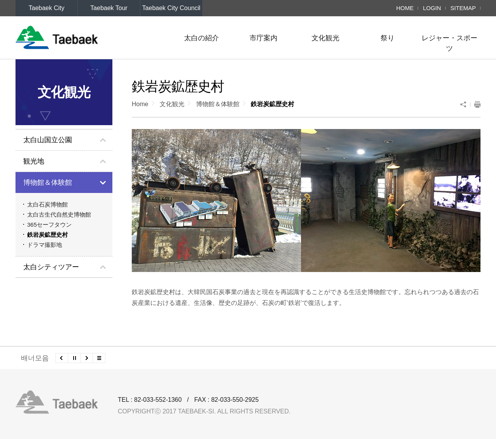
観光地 (33, 161)
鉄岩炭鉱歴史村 (47, 234)
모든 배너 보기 (99, 358)
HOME (404, 8)
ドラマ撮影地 (44, 244)
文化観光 (325, 38)
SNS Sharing (465, 104)
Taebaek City (47, 8)
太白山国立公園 (47, 140)
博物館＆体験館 (47, 182)
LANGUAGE (36, 24)
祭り (387, 38)
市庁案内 (263, 38)
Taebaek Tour (108, 8)
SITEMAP (463, 8)
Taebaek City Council (171, 8)
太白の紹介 (201, 38)
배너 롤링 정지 (74, 358)
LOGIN (432, 8)
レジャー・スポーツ (449, 43)
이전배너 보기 (61, 358)
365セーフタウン (49, 224)
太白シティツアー (51, 267)
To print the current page (475, 104)
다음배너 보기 (86, 358)
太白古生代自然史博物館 (59, 214)
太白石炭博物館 (47, 204)
